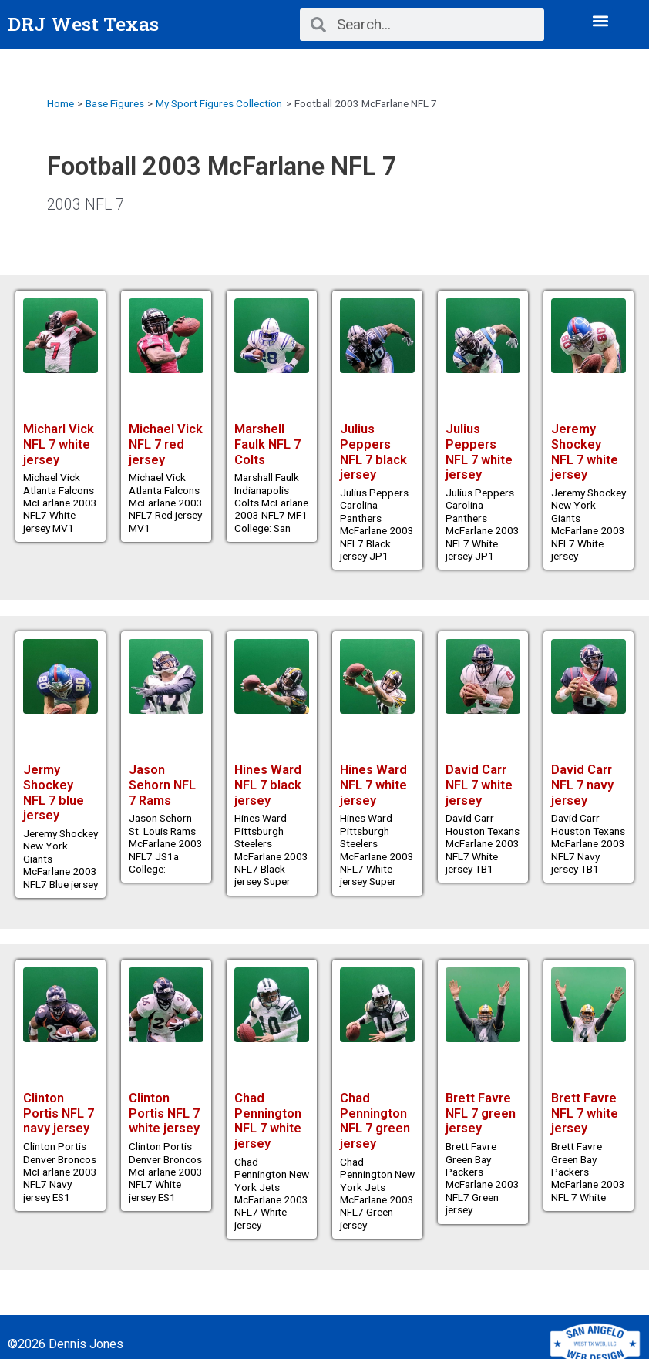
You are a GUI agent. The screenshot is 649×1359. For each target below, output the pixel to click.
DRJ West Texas (83, 23)
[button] (600, 20)
